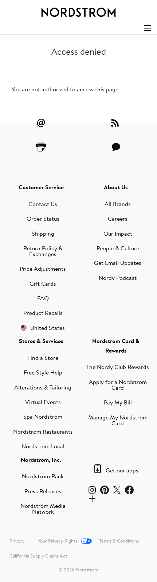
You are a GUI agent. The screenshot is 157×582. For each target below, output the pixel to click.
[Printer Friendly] (41, 147)
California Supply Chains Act (38, 555)
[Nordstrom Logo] (78, 11)
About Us (116, 187)
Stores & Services (41, 341)
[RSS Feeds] (116, 123)
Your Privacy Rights (57, 540)
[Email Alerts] (41, 123)
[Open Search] (147, 28)
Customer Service (41, 187)
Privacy (17, 540)
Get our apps (122, 470)
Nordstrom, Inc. (41, 460)
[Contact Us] (116, 147)
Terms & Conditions (119, 540)
